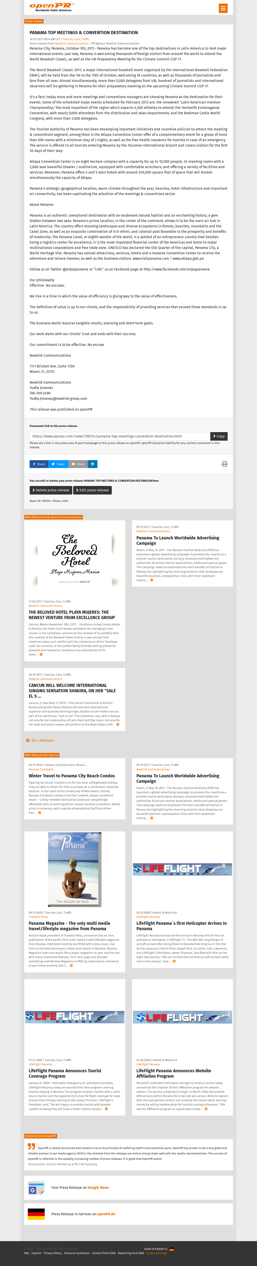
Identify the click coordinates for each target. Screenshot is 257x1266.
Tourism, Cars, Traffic (76, 39)
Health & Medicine (164, 912)
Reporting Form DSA (131, 1253)
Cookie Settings (156, 1253)
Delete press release (51, 490)
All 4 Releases (39, 740)
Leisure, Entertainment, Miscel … (66, 765)
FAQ (26, 1253)
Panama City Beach (41, 769)
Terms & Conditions (77, 1253)
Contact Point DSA (103, 1253)
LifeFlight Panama (148, 917)
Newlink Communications (71, 43)
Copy (219, 436)
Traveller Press (38, 917)
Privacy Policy (53, 1253)
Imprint (36, 1253)
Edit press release (92, 490)
